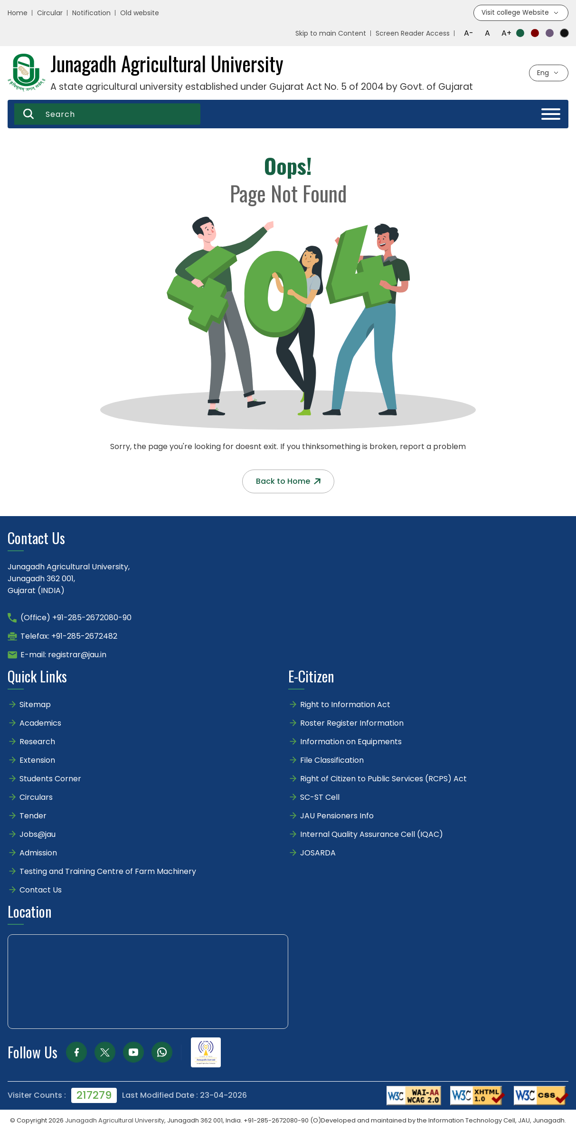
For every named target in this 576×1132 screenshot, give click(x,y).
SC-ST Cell (320, 797)
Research (37, 742)
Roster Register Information (352, 723)
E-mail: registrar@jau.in (63, 655)
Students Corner (50, 779)
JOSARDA (319, 853)
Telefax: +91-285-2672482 (68, 636)
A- (468, 33)
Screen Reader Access (413, 33)
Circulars (36, 797)
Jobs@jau (37, 834)
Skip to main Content (330, 33)
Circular (50, 13)
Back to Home (288, 481)
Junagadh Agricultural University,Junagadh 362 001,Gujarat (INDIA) (69, 579)
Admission (38, 853)
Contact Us (40, 890)
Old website (139, 13)
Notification (91, 13)
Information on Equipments (351, 742)
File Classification (332, 760)
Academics (40, 723)
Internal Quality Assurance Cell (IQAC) (371, 834)
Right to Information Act (345, 705)
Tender (33, 816)
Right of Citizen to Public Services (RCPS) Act (383, 779)
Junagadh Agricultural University (114, 1120)
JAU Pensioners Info (337, 816)
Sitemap (35, 705)
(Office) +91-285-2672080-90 (76, 618)
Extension (37, 760)
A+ (506, 33)
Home (18, 13)
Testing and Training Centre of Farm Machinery (107, 871)
